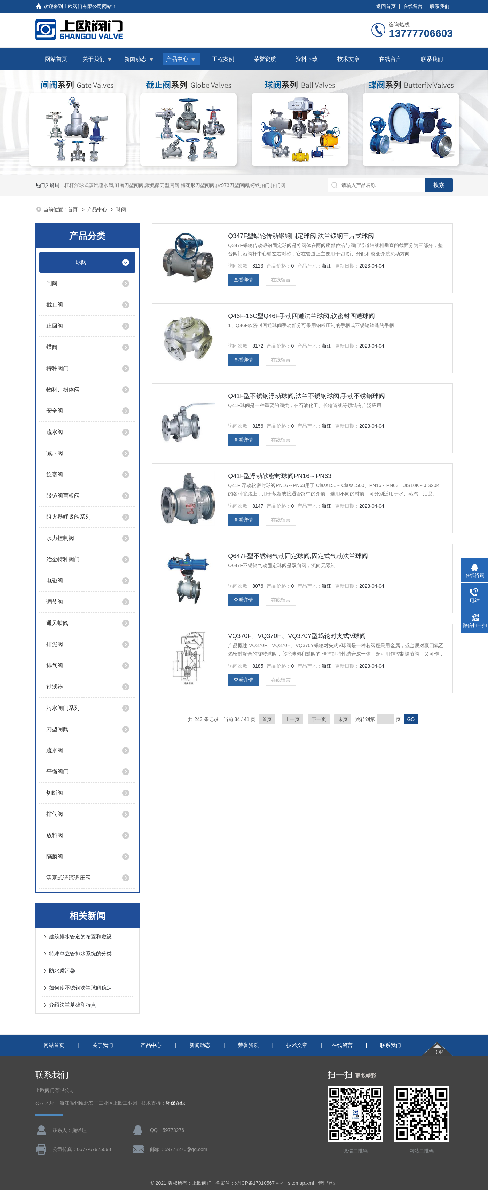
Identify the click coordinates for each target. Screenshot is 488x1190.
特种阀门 (57, 368)
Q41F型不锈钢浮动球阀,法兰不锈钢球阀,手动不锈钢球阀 (306, 395)
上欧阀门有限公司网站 (87, 6)
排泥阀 (54, 644)
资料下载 (307, 59)
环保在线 (175, 1103)
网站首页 (56, 59)
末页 (343, 719)
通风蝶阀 (57, 623)
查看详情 (243, 280)
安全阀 (54, 411)
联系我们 (439, 6)
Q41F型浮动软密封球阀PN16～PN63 (279, 476)
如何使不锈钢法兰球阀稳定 (80, 988)
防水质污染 (62, 971)
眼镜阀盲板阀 (63, 496)
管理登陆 (328, 1183)
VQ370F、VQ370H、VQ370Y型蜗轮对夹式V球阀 (297, 636)
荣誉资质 (265, 59)
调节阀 (54, 602)
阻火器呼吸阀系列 (68, 517)
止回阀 (54, 326)
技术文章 (348, 59)
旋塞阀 (54, 474)
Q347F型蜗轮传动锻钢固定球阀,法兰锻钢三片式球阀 (301, 235)
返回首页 (386, 6)
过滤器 (54, 687)
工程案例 (223, 59)
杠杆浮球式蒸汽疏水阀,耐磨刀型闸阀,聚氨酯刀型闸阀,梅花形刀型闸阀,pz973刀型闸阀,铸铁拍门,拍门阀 (174, 185)
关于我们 (93, 59)
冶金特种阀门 (63, 559)
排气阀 (54, 665)
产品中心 (177, 59)
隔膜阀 (54, 856)
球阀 (81, 262)
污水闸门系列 (63, 708)
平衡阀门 (57, 772)
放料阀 (54, 835)
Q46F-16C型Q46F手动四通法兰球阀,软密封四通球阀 (301, 315)
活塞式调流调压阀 (68, 878)
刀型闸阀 (57, 729)
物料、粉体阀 (63, 389)
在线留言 (413, 6)
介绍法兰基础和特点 (72, 1005)
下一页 (319, 719)
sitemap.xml (301, 1183)
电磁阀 (54, 581)
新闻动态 (135, 59)
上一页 (292, 719)
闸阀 (51, 283)
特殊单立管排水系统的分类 (80, 954)
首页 (73, 209)
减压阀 (54, 453)
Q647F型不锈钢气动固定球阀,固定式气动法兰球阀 (298, 556)
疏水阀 (54, 432)
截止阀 (54, 305)
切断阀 (54, 793)
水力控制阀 (60, 538)
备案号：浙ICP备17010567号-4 (249, 1183)
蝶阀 (51, 347)
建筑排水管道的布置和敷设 (80, 936)
